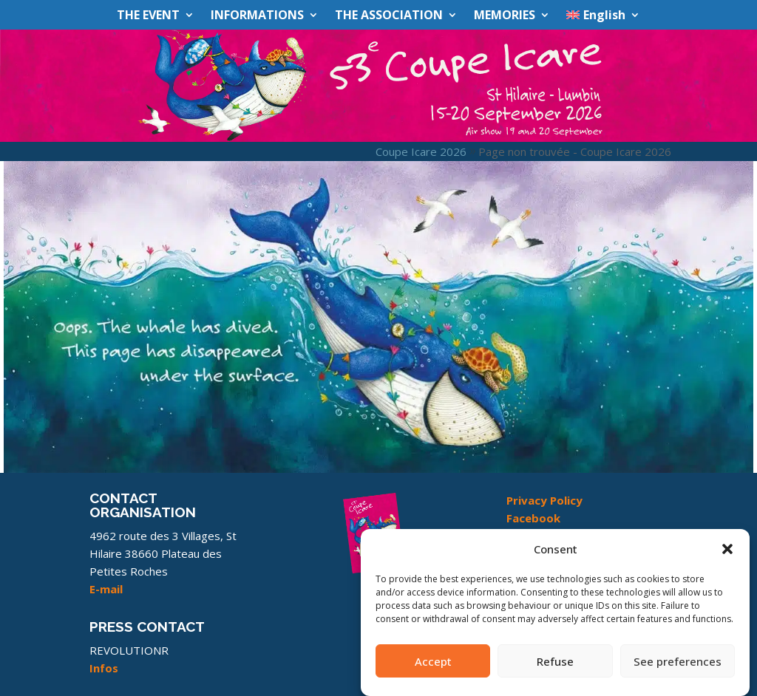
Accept (433, 668)
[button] (727, 556)
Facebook (533, 518)
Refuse (555, 668)
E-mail (106, 588)
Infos (103, 668)
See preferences (678, 668)
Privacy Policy (544, 500)
